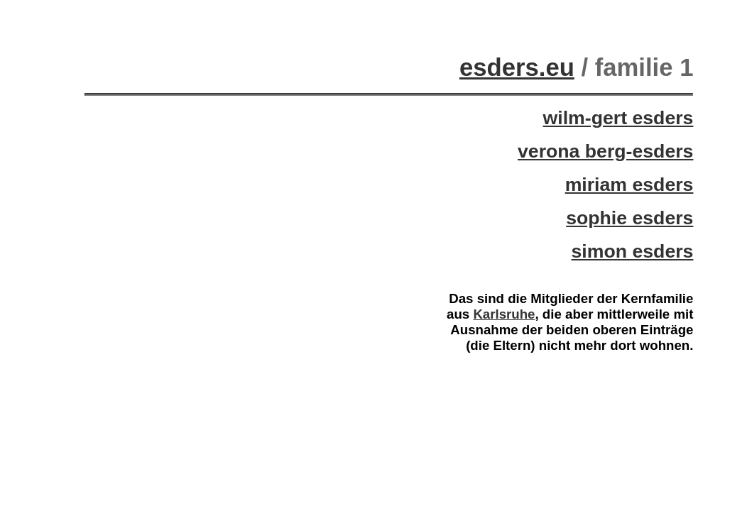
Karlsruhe (504, 314)
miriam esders (629, 184)
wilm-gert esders (618, 117)
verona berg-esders (605, 151)
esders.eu (516, 67)
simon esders (633, 251)
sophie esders (629, 218)
